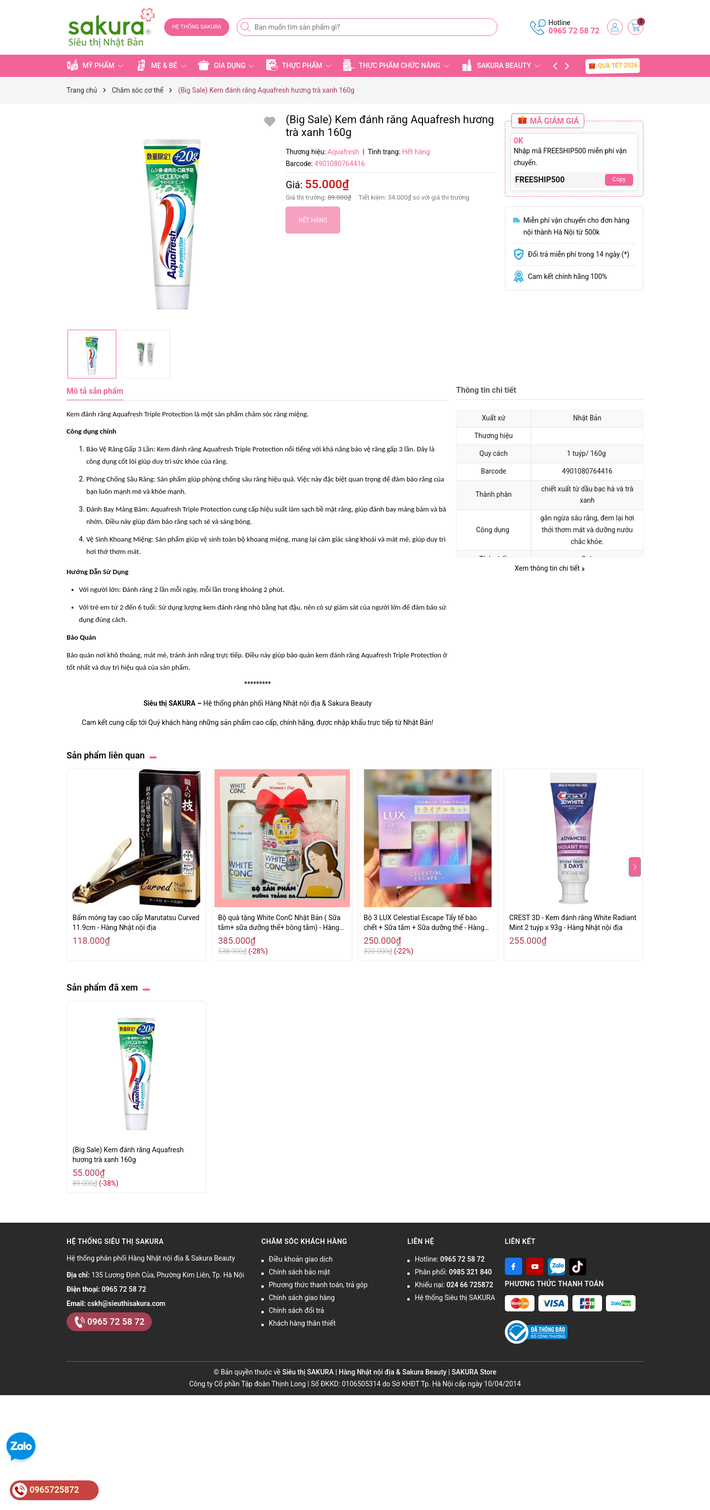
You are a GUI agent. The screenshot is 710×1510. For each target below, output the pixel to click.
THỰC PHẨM (298, 65)
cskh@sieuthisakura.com (126, 1303)
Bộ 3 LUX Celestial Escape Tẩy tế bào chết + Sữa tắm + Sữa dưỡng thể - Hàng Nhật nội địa (424, 923)
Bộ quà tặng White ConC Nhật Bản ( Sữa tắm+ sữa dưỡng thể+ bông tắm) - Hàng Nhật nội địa (279, 923)
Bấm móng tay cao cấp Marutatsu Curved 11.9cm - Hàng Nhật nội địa (135, 922)
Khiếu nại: (454, 1285)
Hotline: (450, 1259)
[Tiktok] (577, 1266)
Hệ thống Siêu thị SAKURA (455, 1298)
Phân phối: (453, 1272)
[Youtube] (534, 1266)
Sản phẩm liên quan (106, 755)
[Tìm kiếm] (246, 27)
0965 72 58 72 (574, 30)
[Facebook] (513, 1266)
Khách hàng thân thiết (302, 1323)
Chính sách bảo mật (299, 1272)
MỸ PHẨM (95, 65)
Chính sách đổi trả (296, 1310)
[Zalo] (556, 1266)
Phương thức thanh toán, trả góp (318, 1285)
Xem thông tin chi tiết (550, 568)
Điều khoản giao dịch (301, 1259)
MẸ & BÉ (160, 65)
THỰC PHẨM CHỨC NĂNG (396, 65)
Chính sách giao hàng (302, 1298)
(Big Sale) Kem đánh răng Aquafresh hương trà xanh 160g (127, 1155)
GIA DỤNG (226, 65)
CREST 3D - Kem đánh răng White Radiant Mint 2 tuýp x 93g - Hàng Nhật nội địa (573, 922)
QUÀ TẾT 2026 (612, 65)
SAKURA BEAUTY (500, 65)
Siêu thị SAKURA (169, 703)
